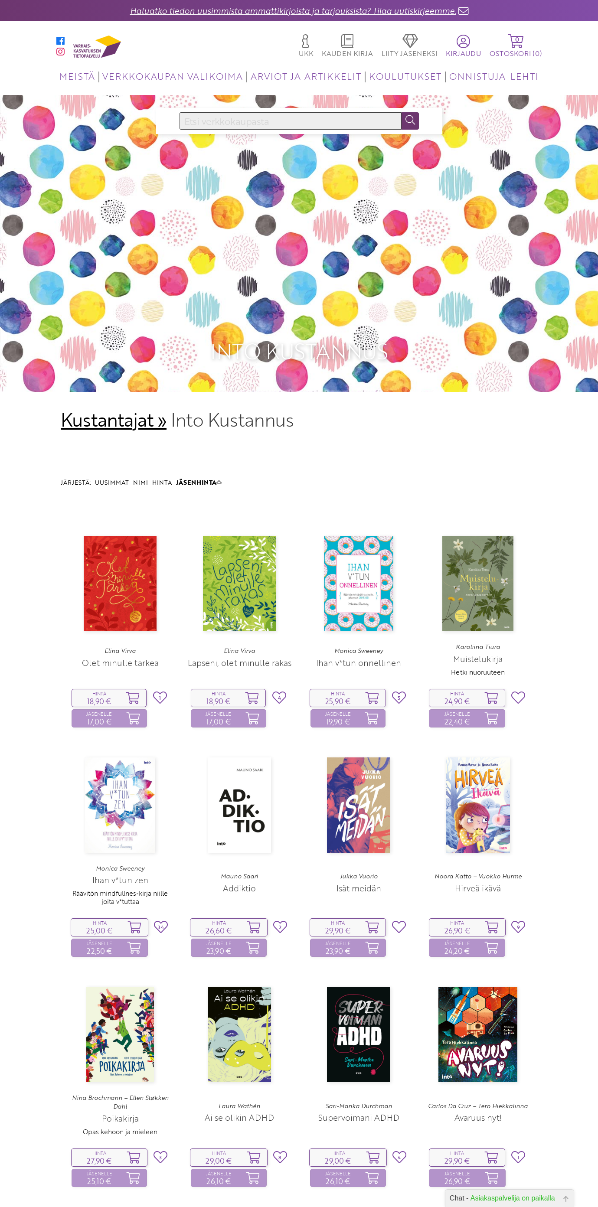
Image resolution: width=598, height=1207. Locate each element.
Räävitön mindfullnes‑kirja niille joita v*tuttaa (119, 840)
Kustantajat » (114, 362)
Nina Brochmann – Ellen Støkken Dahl (120, 1044)
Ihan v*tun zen (120, 822)
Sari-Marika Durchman (359, 1048)
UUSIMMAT (112, 424)
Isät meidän (359, 830)
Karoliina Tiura (478, 589)
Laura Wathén (239, 1048)
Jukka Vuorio (359, 818)
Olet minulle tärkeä (120, 605)
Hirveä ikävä (478, 830)
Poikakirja (120, 1061)
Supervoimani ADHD (358, 1060)
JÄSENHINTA (199, 424)
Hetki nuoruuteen (478, 614)
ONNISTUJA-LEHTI (494, 76)
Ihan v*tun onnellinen (358, 605)
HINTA (162, 424)
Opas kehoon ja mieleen (120, 1074)
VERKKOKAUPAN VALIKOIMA (172, 76)
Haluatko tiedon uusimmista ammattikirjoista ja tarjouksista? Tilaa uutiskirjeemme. (293, 10)
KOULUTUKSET (405, 76)
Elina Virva (120, 593)
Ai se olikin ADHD (239, 1060)
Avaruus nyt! (478, 1060)
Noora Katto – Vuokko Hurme (478, 818)
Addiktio (239, 830)
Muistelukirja (478, 601)
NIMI (140, 424)
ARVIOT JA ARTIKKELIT (306, 76)
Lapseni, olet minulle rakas (239, 605)
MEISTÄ (77, 76)
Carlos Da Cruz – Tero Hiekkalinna (478, 1048)
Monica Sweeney (358, 593)
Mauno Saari (239, 818)
